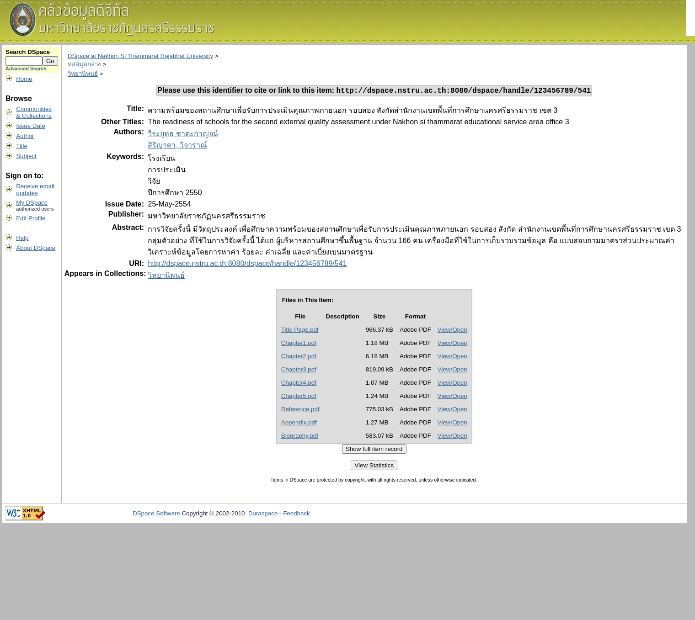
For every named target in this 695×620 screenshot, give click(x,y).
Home (24, 78)
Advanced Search (25, 68)
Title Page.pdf (300, 331)
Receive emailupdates (35, 189)
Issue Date (30, 125)
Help (22, 237)
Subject (26, 156)
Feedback (296, 514)
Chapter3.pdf (298, 370)
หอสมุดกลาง (84, 64)
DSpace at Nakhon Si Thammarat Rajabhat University (140, 56)
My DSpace (32, 202)
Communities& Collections (34, 112)
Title (21, 146)
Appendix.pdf (299, 423)
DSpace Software (156, 514)
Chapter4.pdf (298, 384)
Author (25, 135)
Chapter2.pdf (298, 357)
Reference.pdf (300, 410)
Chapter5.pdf (298, 397)
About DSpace (35, 247)
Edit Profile (30, 218)
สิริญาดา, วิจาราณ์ (177, 146)
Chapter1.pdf (298, 344)
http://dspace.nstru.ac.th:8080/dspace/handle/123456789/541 (247, 265)
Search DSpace (27, 51)
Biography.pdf (299, 437)
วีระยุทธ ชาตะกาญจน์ (183, 135)
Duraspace (263, 514)
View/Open (452, 331)
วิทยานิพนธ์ (83, 73)
